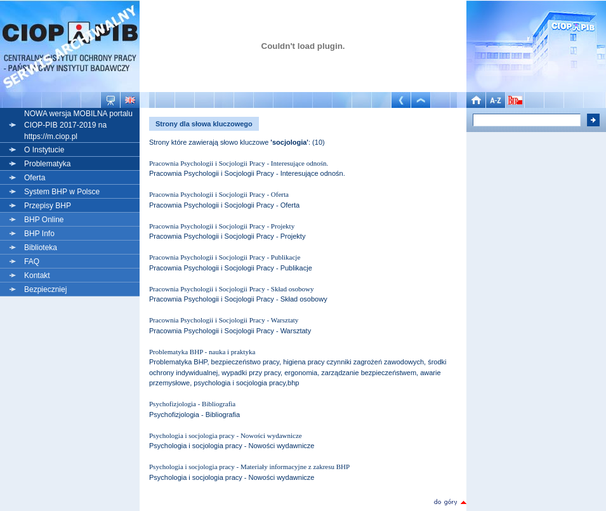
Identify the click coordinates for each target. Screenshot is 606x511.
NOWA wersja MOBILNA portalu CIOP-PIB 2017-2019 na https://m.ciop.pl (78, 125)
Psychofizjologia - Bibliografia (192, 404)
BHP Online (43, 219)
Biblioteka (40, 247)
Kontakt (37, 275)
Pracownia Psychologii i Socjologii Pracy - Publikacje (224, 257)
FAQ (31, 261)
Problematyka (47, 163)
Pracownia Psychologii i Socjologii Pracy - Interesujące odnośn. (238, 163)
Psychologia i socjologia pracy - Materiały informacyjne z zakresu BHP (249, 466)
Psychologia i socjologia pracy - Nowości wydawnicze (225, 435)
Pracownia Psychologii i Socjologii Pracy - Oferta (219, 194)
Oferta (34, 177)
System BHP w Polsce (62, 191)
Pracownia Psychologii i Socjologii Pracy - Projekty (221, 226)
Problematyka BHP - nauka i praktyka (202, 351)
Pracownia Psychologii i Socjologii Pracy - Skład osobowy (231, 289)
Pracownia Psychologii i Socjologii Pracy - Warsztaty (223, 320)
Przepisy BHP (47, 205)
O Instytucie (44, 149)
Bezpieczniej (45, 289)
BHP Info (39, 233)
